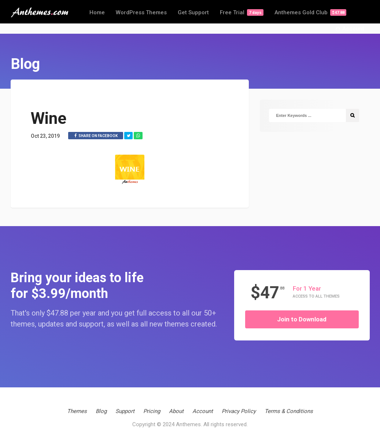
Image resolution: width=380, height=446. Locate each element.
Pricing (151, 411)
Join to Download (301, 319)
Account (350, 29)
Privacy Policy (239, 411)
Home (97, 12)
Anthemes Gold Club (310, 12)
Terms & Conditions (289, 411)
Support (124, 411)
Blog (101, 411)
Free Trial (241, 12)
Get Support (193, 12)
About (176, 411)
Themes (77, 411)
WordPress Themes (141, 12)
